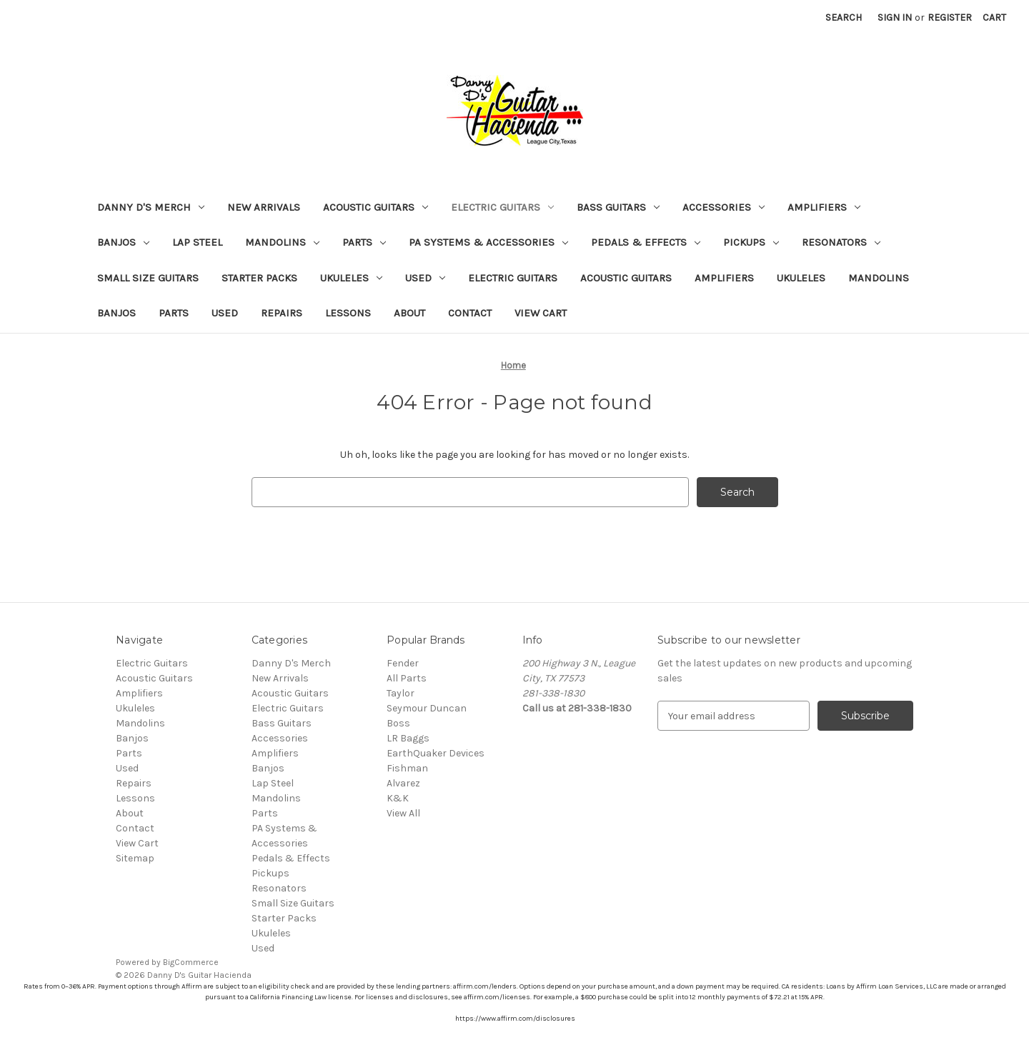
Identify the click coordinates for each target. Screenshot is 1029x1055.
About (409, 312)
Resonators (841, 242)
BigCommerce (191, 962)
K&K (398, 798)
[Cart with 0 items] (994, 17)
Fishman (407, 768)
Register (950, 17)
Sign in (895, 17)
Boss (398, 723)
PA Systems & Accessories (488, 242)
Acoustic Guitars (375, 207)
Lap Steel (197, 242)
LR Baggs (408, 738)
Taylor (400, 693)
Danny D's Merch (150, 207)
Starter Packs (259, 277)
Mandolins (282, 242)
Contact (470, 312)
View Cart (540, 312)
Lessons (348, 312)
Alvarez (403, 783)
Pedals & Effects (645, 242)
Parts (364, 242)
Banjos (123, 242)
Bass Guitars (618, 207)
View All (403, 813)
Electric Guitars (502, 207)
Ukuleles (351, 277)
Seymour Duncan (427, 708)
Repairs (281, 312)
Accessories (723, 207)
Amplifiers (823, 207)
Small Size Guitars (148, 277)
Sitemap (135, 858)
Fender (403, 663)
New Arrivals (263, 207)
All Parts (407, 678)
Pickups (751, 242)
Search (843, 17)
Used (425, 277)
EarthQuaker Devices (435, 753)
